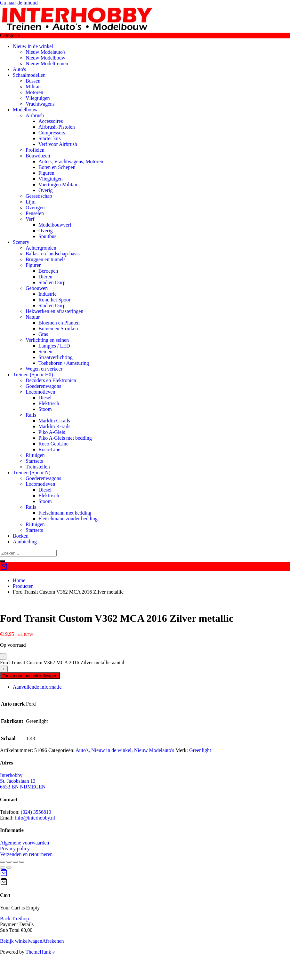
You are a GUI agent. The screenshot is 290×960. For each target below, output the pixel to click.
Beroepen (48, 271)
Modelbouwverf (54, 225)
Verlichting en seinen (47, 340)
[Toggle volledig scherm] (9, 862)
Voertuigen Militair (58, 184)
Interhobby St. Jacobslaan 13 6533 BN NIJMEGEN (22, 780)
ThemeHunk (40, 952)
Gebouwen (37, 288)
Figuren (46, 173)
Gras (43, 334)
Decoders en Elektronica (51, 380)
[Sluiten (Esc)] (21, 862)
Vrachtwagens (40, 104)
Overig (45, 190)
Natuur (33, 317)
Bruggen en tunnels (45, 259)
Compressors (51, 132)
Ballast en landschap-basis (53, 253)
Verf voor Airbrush (57, 144)
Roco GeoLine (53, 443)
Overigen (35, 207)
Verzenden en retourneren (26, 854)
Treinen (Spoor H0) (33, 374)
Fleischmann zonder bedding (68, 518)
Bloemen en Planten (59, 322)
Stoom (45, 409)
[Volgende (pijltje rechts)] (9, 867)
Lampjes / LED (54, 345)
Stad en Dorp (51, 282)
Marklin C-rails (54, 420)
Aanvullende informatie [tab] (37, 687)
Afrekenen (53, 941)
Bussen (33, 81)
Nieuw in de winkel (33, 46)
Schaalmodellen (29, 75)
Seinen (45, 351)
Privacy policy (15, 848)
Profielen (35, 150)
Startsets (34, 461)
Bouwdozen (38, 155)
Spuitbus (47, 236)
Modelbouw (25, 109)
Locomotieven (40, 392)
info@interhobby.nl (35, 817)
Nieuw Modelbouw (45, 57)
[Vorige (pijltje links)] (2, 867)
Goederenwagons (43, 386)
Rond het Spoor (54, 299)
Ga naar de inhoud (19, 2)
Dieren (45, 276)
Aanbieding (25, 541)
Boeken (20, 536)
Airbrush (35, 115)
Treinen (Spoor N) (32, 472)
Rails (31, 415)
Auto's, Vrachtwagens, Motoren (70, 161)
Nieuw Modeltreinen (47, 63)
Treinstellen (38, 466)
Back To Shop (14, 918)
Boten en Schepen (57, 167)
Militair (33, 86)
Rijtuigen (35, 455)
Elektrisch (48, 403)
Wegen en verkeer (44, 369)
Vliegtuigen (38, 98)
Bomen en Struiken (58, 328)
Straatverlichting (55, 357)
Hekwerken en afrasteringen (54, 311)
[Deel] (15, 862)
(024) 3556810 (36, 812)
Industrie (47, 294)
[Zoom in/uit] (2, 862)
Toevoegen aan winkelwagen (30, 675)
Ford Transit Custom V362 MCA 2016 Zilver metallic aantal (62, 662)
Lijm (31, 201)
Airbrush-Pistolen (56, 127)
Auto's (19, 69)
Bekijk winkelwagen (21, 941)
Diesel (45, 397)
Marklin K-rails (54, 426)
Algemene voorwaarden (24, 842)
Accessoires (50, 121)
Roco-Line (49, 449)
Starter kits (49, 138)
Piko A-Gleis (51, 432)
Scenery (21, 242)
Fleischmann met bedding (64, 513)
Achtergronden (41, 248)
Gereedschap (39, 196)
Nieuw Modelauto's (46, 52)
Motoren (34, 92)
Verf (30, 219)
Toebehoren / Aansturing (63, 363)
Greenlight (200, 750)
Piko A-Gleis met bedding (65, 438)
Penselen (35, 213)
